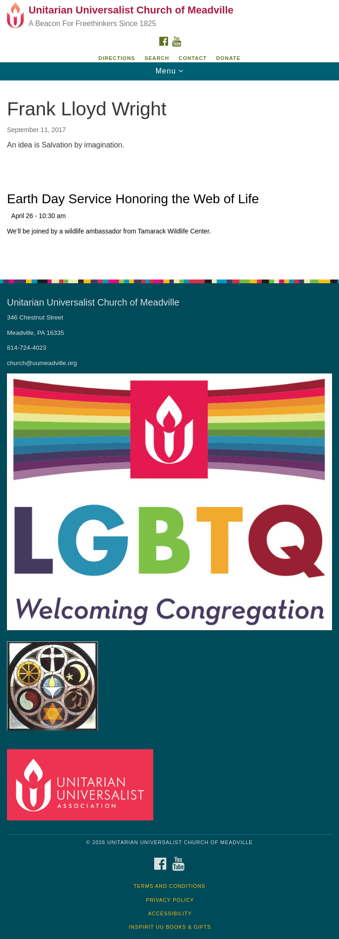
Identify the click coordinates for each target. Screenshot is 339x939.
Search (156, 58)
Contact (193, 58)
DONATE (228, 58)
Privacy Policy (170, 900)
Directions (116, 58)
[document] (169, 175)
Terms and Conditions (170, 886)
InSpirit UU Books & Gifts (170, 927)
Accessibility (170, 913)
